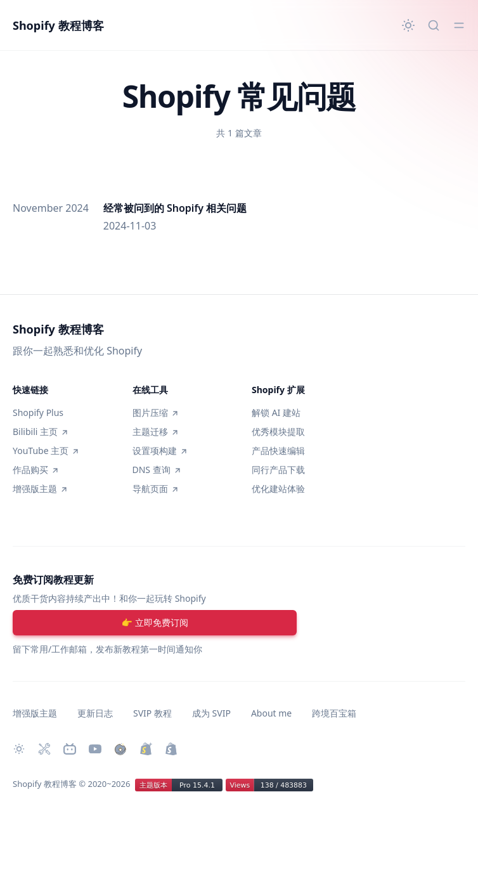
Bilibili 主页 (40, 431)
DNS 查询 (156, 470)
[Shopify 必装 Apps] (44, 749)
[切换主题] (408, 25)
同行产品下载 (278, 470)
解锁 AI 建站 (276, 412)
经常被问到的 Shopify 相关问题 (175, 208)
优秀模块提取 (278, 431)
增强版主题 (40, 489)
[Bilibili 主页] (69, 749)
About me (271, 713)
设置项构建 (159, 451)
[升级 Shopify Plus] (145, 749)
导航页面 (155, 489)
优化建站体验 (278, 489)
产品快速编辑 (278, 451)
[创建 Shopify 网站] (171, 749)
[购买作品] (120, 749)
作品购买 (35, 470)
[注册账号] (155, 622)
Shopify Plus (38, 412)
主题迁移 (155, 431)
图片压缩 (155, 412)
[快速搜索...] (433, 25)
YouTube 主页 (46, 451)
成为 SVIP (211, 713)
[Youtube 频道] (95, 749)
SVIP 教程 (152, 713)
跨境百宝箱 (334, 713)
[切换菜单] (459, 25)
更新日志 (95, 713)
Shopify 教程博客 (58, 25)
